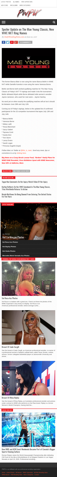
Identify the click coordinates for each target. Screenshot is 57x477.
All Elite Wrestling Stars (41, 472)
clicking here (21, 153)
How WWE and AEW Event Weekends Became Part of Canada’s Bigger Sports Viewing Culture (28, 450)
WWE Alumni (13, 5)
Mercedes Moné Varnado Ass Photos (15, 255)
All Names (16, 2)
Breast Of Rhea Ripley (10, 398)
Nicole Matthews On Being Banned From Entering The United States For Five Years (26, 195)
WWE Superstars (26, 2)
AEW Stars (4, 5)
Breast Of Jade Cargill (10, 347)
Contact (36, 474)
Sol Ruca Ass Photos (10, 242)
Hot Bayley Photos (9, 246)
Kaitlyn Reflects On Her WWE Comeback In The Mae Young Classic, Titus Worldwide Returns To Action (26, 188)
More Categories (25, 5)
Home (3, 472)
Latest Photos (6, 2)
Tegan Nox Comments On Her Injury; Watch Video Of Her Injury (24, 181)
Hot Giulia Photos (8, 251)
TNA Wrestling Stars (16, 474)
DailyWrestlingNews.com (14, 37)
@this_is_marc (26, 150)
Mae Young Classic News (21, 171)
